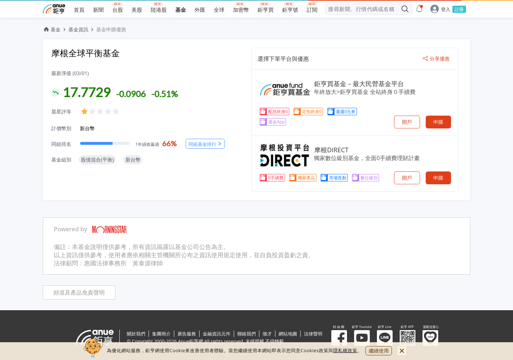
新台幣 (87, 128)
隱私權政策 (345, 350)
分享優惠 (436, 59)
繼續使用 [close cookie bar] (379, 350)
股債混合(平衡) (97, 159)
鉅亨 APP (407, 338)
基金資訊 (78, 29)
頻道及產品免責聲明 (79, 293)
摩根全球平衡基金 (85, 53)
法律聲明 (313, 333)
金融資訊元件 (216, 333)
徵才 (267, 333)
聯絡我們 (246, 333)
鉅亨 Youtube (362, 338)
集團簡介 (161, 333)
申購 (438, 121)
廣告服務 (186, 333)
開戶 (407, 121)
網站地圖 (288, 333)
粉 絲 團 (339, 338)
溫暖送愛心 (430, 338)
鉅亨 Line (385, 338)
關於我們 (136, 333)
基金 (52, 29)
